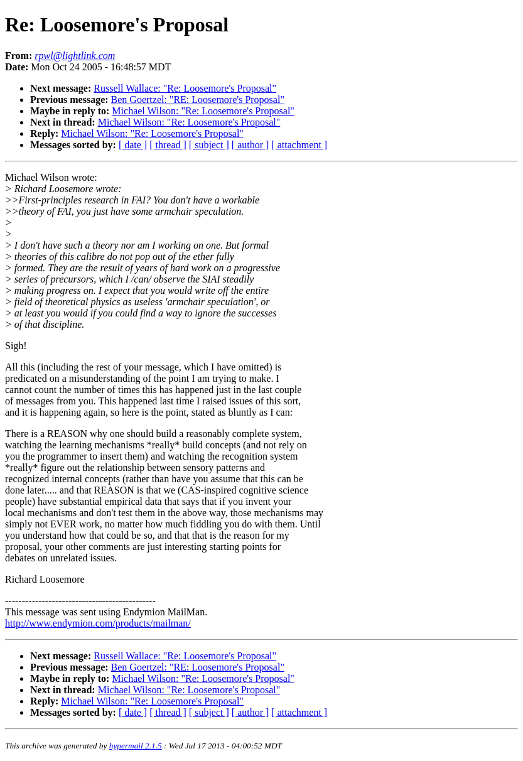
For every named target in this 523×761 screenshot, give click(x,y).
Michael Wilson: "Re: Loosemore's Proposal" (203, 110)
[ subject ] (209, 144)
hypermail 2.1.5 (135, 745)
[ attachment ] (299, 144)
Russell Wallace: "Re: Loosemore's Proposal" (185, 88)
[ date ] (133, 144)
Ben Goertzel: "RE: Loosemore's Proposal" (197, 99)
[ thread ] (167, 144)
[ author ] (250, 144)
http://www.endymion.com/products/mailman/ (98, 623)
